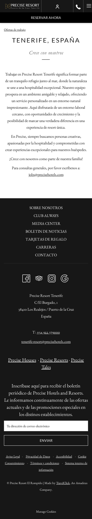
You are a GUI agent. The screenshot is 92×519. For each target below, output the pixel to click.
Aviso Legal (13, 456)
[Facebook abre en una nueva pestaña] (26, 277)
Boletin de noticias (46, 231)
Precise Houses (22, 360)
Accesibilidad (64, 456)
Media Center (46, 223)
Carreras (46, 247)
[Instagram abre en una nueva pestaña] (52, 277)
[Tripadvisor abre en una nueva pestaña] (39, 277)
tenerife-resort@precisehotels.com (46, 341)
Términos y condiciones (44, 463)
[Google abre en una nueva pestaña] (64, 277)
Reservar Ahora (46, 17)
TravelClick (63, 483)
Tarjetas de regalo (46, 239)
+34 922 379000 (48, 332)
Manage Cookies (46, 511)
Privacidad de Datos (38, 456)
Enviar (46, 440)
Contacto (46, 255)
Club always (46, 215)
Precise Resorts (54, 360)
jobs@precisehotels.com (46, 174)
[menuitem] (46, 208)
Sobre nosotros (46, 207)
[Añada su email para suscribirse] (46, 426)
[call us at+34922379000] (78, 6)
